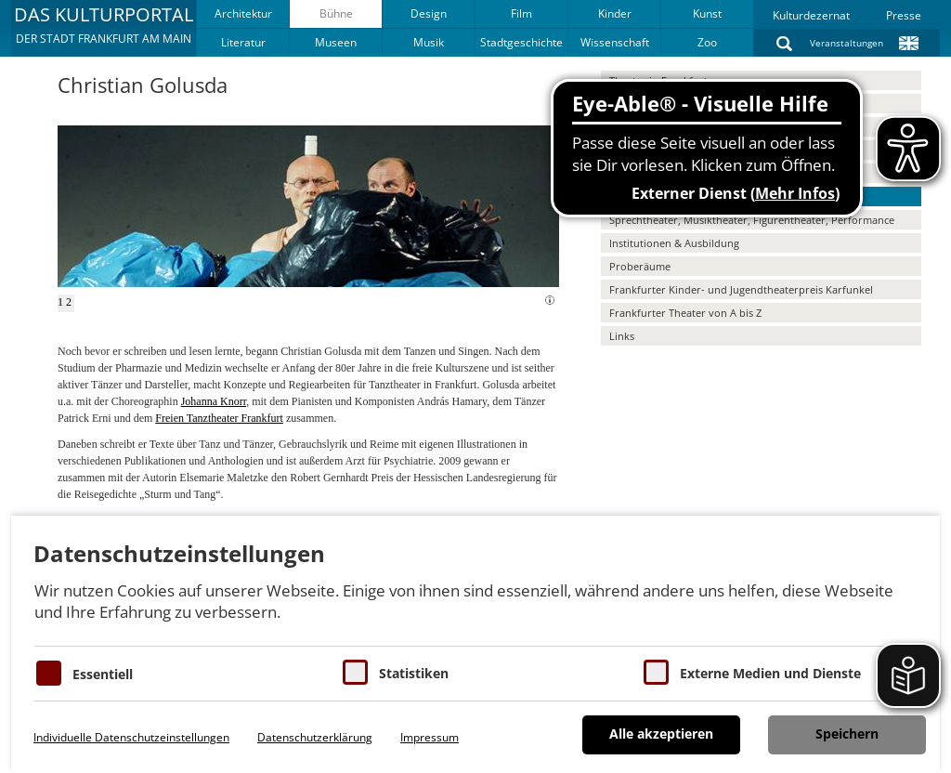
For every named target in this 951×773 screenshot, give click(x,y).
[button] (103, 28)
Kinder (615, 13)
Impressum (429, 737)
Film (521, 13)
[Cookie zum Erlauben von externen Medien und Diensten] (656, 672)
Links (621, 336)
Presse (903, 15)
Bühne (336, 13)
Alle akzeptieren (661, 733)
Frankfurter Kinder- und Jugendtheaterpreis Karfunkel (741, 289)
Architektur (243, 13)
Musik (428, 42)
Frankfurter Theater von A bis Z (685, 313)
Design (428, 13)
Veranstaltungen (846, 42)
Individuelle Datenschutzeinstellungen (131, 737)
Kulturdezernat (811, 15)
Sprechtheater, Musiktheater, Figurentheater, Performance (751, 220)
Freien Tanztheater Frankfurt (219, 418)
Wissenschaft (614, 42)
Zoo (707, 42)
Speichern (847, 733)
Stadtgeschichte (521, 42)
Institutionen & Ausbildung (674, 243)
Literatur (243, 42)
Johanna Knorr (214, 401)
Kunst (707, 13)
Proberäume (640, 266)
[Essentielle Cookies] (48, 673)
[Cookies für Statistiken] (355, 672)
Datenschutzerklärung (314, 737)
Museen (336, 42)
